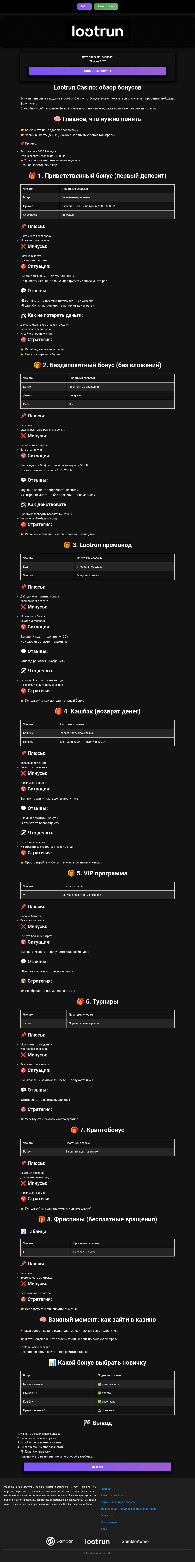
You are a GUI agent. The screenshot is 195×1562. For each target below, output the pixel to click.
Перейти (97, 1466)
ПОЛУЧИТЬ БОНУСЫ (97, 71)
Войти (85, 6)
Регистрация (106, 6)
